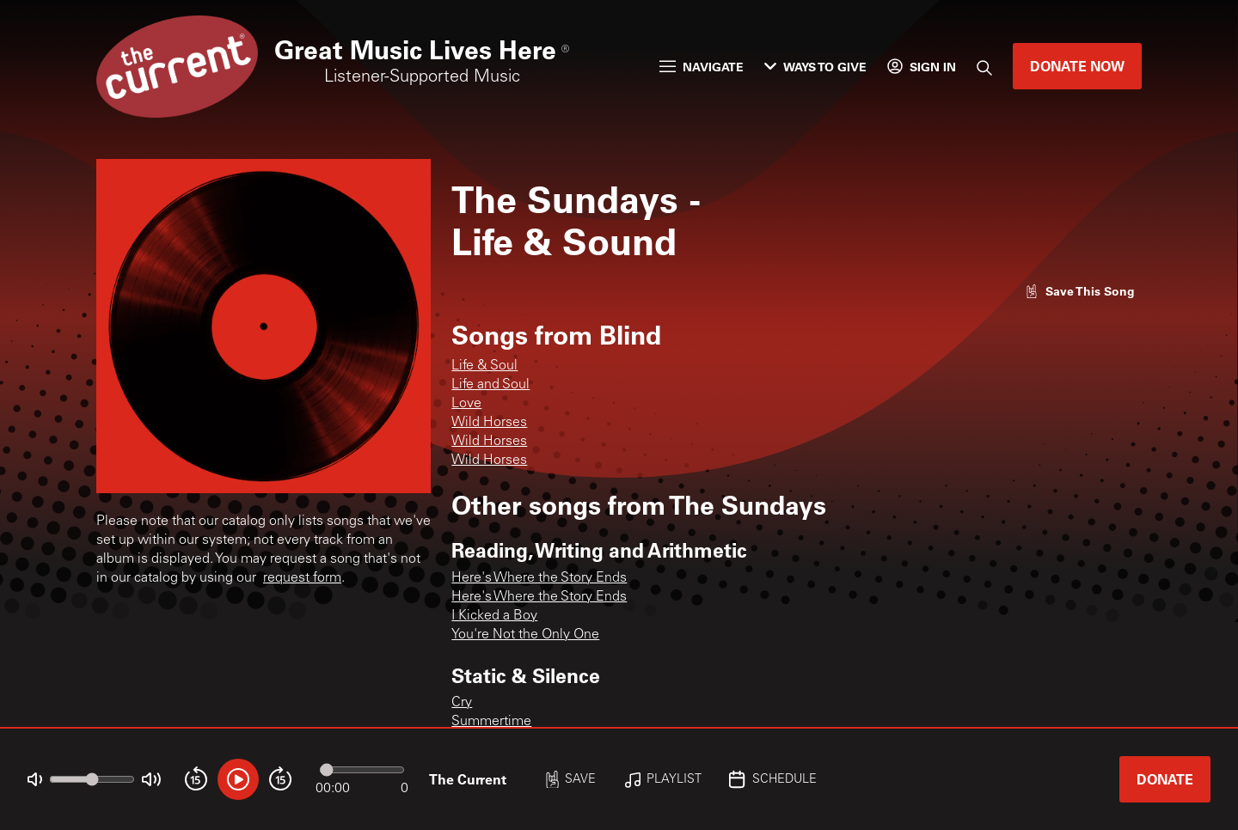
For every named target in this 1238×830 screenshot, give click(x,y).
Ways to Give (815, 66)
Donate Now (1077, 66)
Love (466, 404)
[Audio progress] (362, 769)
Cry (461, 703)
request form (302, 578)
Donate (1165, 779)
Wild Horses (489, 423)
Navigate (701, 66)
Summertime (491, 722)
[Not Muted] (35, 779)
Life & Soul (484, 366)
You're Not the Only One (525, 635)
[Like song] (1080, 291)
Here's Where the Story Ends (539, 578)
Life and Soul (490, 385)
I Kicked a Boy (494, 616)
